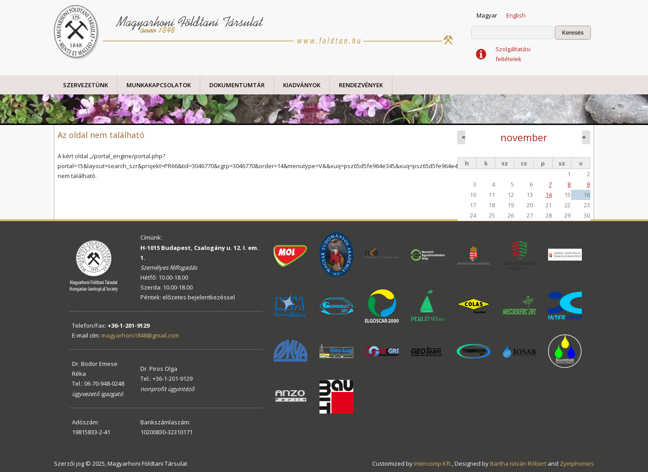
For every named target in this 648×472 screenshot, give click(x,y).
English (516, 15)
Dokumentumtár (237, 85)
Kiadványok (301, 85)
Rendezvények (361, 85)
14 (548, 195)
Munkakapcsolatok (158, 85)
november (523, 137)
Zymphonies (577, 463)
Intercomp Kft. (433, 463)
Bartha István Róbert (518, 463)
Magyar (487, 15)
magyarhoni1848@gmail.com (140, 335)
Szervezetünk (85, 85)
